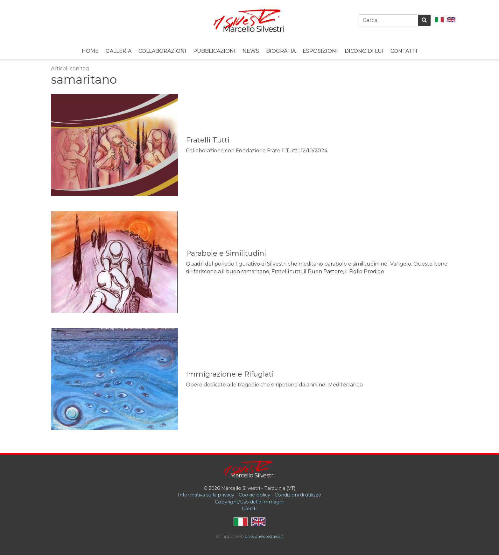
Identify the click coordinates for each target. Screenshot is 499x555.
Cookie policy (254, 495)
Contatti (403, 51)
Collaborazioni (162, 51)
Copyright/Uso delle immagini (250, 502)
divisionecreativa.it (264, 536)
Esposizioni (320, 51)
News (250, 51)
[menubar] (249, 50)
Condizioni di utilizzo (298, 495)
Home (90, 51)
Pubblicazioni (214, 51)
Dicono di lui (364, 51)
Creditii (249, 508)
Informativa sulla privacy (206, 495)
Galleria (118, 51)
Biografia (281, 51)
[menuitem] (90, 50)
